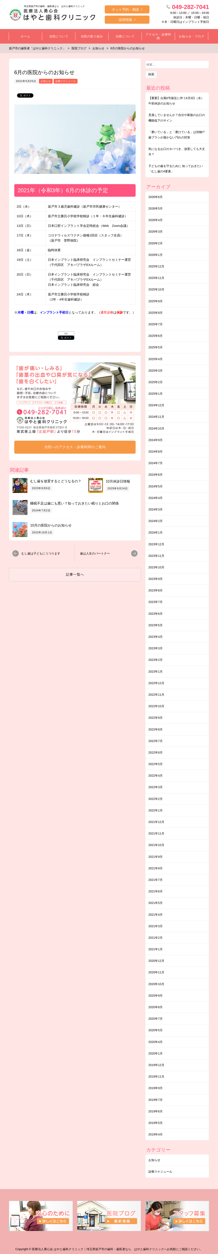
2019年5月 (155, 1123)
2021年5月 (155, 903)
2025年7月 (155, 324)
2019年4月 (155, 1134)
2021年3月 (155, 926)
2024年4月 (155, 498)
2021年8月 (155, 868)
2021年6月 (155, 891)
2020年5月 (155, 1030)
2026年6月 (155, 197)
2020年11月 (156, 972)
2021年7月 (155, 879)
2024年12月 (156, 405)
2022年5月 (155, 764)
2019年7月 (155, 1099)
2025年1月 (155, 393)
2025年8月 (155, 312)
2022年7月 (155, 741)
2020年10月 (156, 984)
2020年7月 (155, 1018)
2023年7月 (155, 602)
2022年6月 (155, 752)
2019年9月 (155, 1088)
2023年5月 (155, 625)
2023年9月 (155, 579)
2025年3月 (155, 370)
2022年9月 (155, 717)
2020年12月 (156, 960)
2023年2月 (155, 659)
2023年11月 (156, 555)
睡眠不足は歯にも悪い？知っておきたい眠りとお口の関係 (74, 503)
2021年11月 (156, 833)
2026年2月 (155, 243)
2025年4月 (155, 359)
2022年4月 (155, 775)
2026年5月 (155, 208)
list (66, 333)
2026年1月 (155, 255)
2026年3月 (155, 231)
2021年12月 (156, 822)
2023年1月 (155, 671)
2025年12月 (156, 266)
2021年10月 (156, 845)
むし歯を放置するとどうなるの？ (55, 481)
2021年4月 (155, 914)
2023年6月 (155, 613)
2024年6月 (155, 474)
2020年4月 (155, 1042)
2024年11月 (156, 416)
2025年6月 (155, 335)
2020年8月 (155, 1007)
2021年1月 (155, 949)
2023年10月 (156, 567)
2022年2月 (155, 799)
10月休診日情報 (118, 481)
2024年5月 (155, 486)
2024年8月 (155, 451)
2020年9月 (155, 995)
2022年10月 (156, 706)
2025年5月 (155, 347)
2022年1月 (155, 810)
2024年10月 (156, 428)
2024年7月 (155, 463)
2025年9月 (155, 301)
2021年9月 (155, 856)
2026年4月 (155, 220)
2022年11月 (156, 694)
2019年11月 (156, 1076)
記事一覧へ (75, 574)
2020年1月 (155, 1053)
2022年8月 (155, 729)
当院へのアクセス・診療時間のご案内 (75, 447)
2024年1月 (155, 532)
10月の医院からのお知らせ (51, 525)
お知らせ (46, 81)
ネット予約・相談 (125, 9)
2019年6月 (155, 1111)
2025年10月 (156, 289)
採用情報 (125, 20)
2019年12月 (156, 1065)
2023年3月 (155, 648)
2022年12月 (156, 683)
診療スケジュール (65, 81)
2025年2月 (155, 382)
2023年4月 (155, 636)
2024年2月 (155, 521)
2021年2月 (155, 937)
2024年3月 (155, 509)
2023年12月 (156, 544)
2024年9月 (155, 440)
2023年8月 (155, 590)
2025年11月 (156, 278)
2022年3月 (155, 787)
